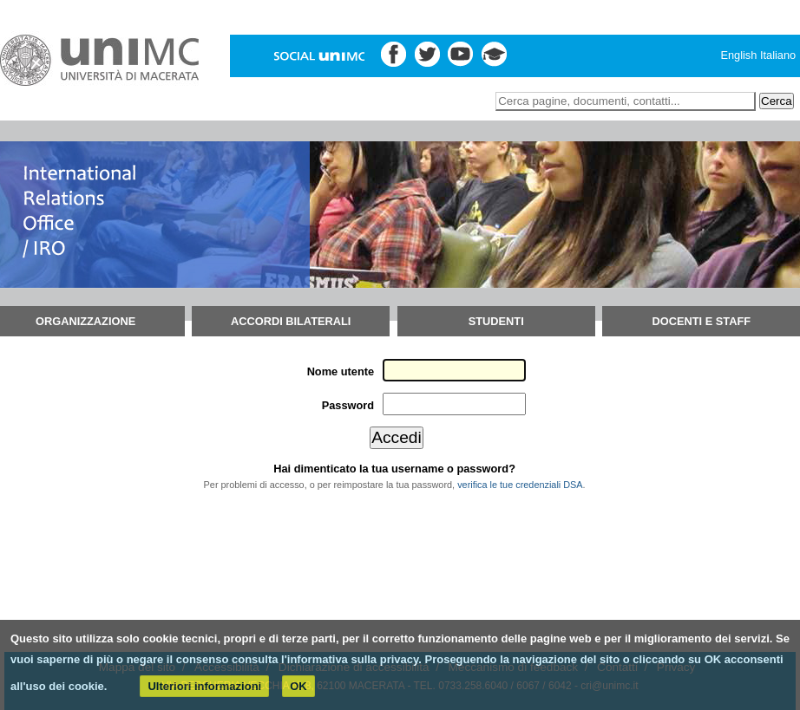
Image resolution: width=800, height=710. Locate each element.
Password (348, 405)
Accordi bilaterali (291, 321)
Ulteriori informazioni (204, 686)
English (738, 55)
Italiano (778, 55)
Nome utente (341, 371)
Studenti (496, 321)
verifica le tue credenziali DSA (519, 484)
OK (298, 686)
